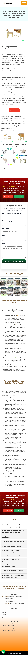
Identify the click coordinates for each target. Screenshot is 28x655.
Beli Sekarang (14, 110)
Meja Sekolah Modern (16, 653)
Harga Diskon (19, 196)
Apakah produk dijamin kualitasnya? (13, 555)
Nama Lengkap (14, 223)
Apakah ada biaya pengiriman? (11, 546)
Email (14, 238)
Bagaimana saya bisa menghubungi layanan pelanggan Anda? (13, 576)
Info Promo (8, 196)
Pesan (14, 250)
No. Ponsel (14, 230)
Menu (24, 3)
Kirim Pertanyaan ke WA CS (14, 261)
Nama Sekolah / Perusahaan (14, 215)
